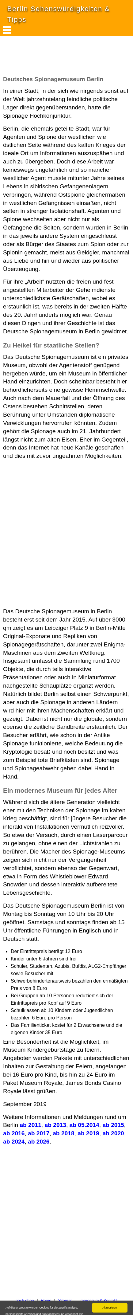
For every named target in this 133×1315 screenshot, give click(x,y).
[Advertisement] (49, 59)
